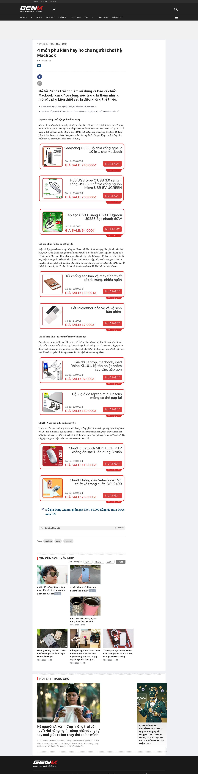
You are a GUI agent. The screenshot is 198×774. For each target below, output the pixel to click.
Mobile (23, 17)
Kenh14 (44, 2)
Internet (50, 17)
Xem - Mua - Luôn (79, 17)
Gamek (35, 2)
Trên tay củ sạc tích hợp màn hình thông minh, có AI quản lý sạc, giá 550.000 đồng (117, 653)
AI (31, 17)
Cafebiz (53, 2)
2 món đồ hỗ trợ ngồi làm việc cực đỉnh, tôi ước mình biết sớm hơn (69, 107)
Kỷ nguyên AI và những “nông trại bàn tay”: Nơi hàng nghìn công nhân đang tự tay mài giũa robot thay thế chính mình (68, 730)
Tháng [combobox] (98, 562)
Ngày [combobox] (87, 562)
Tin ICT (39, 17)
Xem (121, 562)
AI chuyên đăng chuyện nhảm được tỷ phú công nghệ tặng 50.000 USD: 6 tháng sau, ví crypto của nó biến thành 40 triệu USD (151, 734)
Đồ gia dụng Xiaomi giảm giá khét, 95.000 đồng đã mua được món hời (85, 512)
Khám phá (63, 17)
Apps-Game (102, 17)
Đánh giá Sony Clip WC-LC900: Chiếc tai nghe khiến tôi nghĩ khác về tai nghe (52, 653)
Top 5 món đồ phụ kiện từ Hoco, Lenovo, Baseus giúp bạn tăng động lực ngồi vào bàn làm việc (80, 111)
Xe (92, 17)
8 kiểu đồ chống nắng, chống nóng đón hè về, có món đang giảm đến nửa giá (51, 590)
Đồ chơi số (117, 17)
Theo (82, 528)
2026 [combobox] (109, 562)
